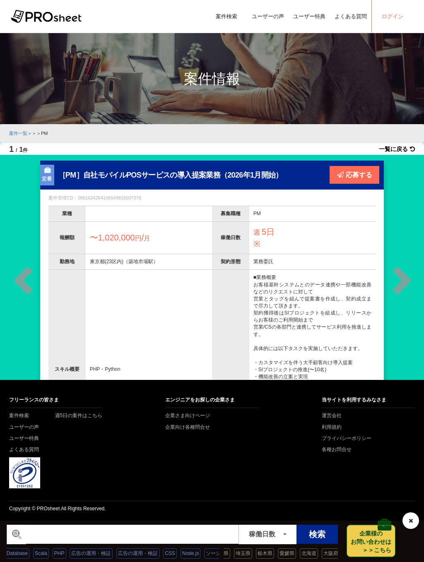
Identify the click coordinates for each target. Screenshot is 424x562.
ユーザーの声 (268, 16)
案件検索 (226, 16)
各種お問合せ (337, 449)
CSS (177, 553)
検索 (317, 534)
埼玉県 (249, 553)
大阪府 (337, 553)
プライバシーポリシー (346, 438)
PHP (66, 553)
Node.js (197, 553)
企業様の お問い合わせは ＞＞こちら (373, 541)
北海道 (315, 553)
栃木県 (271, 553)
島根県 (227, 553)
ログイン (392, 16)
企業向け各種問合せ (187, 427)
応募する (354, 174)
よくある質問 (351, 16)
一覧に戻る (397, 149)
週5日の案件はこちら (79, 415)
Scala (47, 553)
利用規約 (332, 427)
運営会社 (332, 415)
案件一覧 (18, 133)
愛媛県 (293, 553)
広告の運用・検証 (98, 553)
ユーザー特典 (309, 16)
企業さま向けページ (187, 415)
